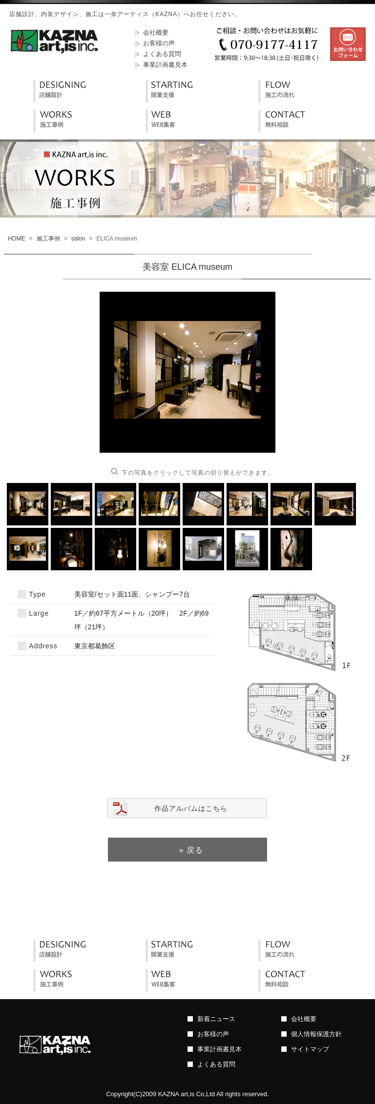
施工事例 (48, 238)
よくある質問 (162, 54)
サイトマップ (310, 1049)
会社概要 (155, 32)
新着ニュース (216, 1019)
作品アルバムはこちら (191, 808)
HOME (16, 238)
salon (78, 238)
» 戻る (191, 850)
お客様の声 (159, 43)
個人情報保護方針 (316, 1034)
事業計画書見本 (165, 64)
